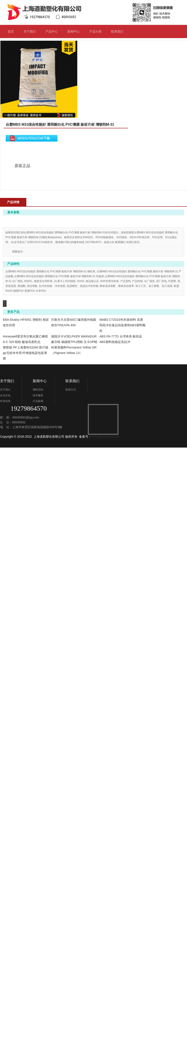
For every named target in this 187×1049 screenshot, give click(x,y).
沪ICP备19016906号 (105, 1038)
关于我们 (31, 31)
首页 (11, 31)
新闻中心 (75, 31)
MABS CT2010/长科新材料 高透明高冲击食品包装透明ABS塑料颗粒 (122, 784)
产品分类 (97, 31)
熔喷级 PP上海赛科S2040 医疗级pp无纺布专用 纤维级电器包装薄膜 (122, 923)
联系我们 (119, 31)
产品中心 (51, 31)
